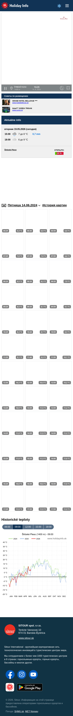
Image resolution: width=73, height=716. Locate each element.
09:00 (18, 527)
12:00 (28, 527)
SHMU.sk (19, 711)
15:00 (38, 527)
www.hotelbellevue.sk (20, 103)
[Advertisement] (36, 179)
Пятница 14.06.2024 (24, 205)
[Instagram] (21, 675)
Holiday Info (12, 3)
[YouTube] (33, 675)
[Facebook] (10, 675)
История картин (54, 205)
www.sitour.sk (26, 638)
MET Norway (31, 711)
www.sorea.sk (17, 110)
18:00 (48, 527)
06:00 (7, 527)
